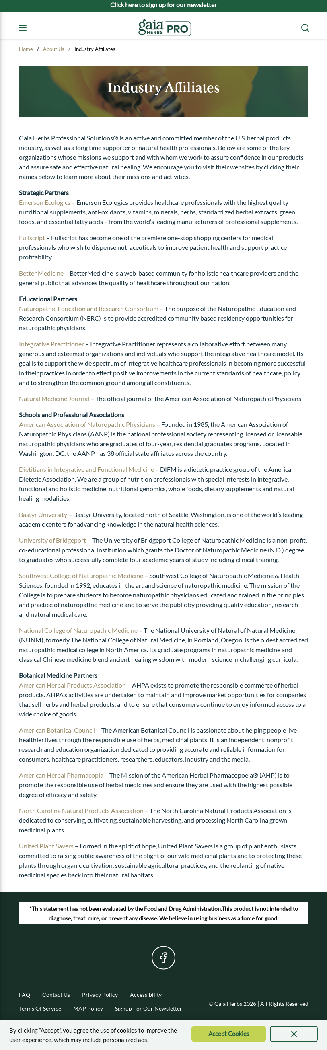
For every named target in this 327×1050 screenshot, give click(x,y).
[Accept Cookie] (228, 1034)
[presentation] (294, 1034)
